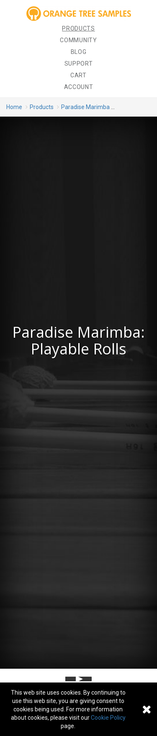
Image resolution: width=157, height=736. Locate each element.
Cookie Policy (108, 717)
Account (78, 87)
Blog (79, 51)
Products (78, 28)
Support (78, 63)
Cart (78, 75)
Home (14, 107)
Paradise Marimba (85, 107)
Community (78, 40)
